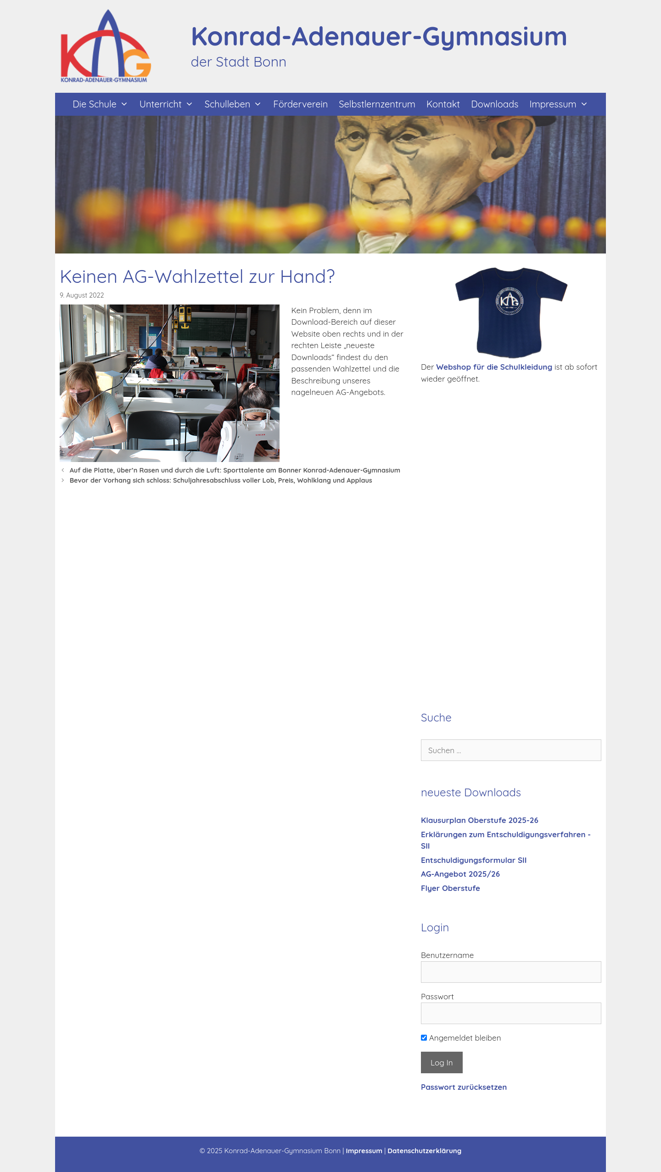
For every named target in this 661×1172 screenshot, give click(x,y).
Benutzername (447, 955)
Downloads (494, 104)
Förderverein (300, 104)
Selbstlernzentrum (377, 104)
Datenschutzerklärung (424, 1150)
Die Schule (103, 104)
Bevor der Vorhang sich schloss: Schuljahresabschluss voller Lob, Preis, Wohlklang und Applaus (221, 480)
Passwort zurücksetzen (464, 1087)
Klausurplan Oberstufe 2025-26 (479, 820)
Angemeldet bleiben (461, 1037)
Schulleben (236, 104)
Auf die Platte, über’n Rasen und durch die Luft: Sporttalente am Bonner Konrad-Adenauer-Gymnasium (235, 470)
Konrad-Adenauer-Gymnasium (379, 36)
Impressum (561, 104)
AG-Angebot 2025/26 (460, 874)
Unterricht (169, 104)
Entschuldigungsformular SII (474, 860)
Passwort (437, 996)
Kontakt (443, 104)
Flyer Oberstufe (450, 888)
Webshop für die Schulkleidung (494, 367)
